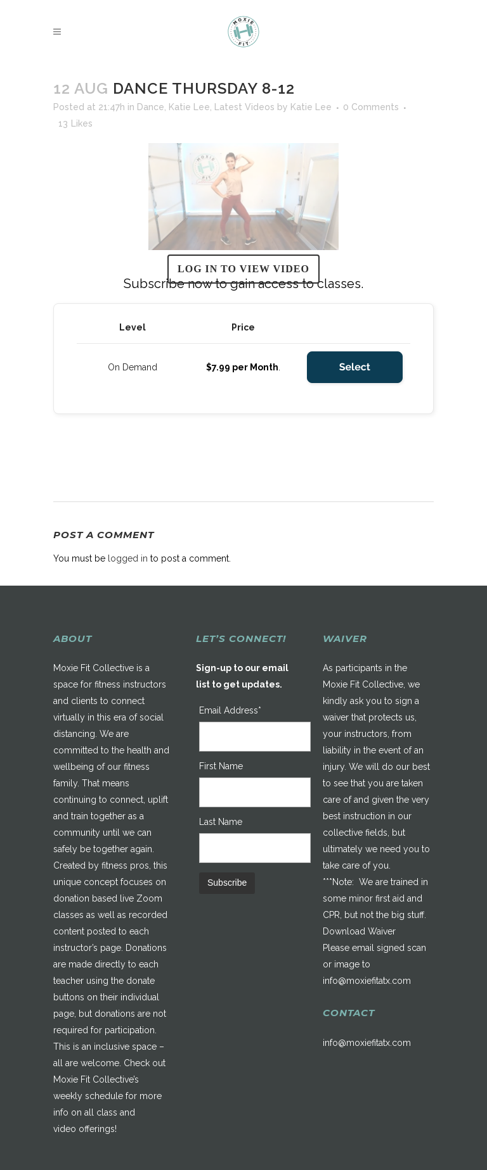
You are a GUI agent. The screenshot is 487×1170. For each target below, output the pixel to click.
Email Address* (230, 710)
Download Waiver (359, 931)
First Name (221, 766)
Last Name (220, 822)
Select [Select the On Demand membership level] (354, 367)
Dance (150, 107)
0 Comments (371, 107)
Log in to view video (243, 268)
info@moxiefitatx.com (367, 981)
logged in (128, 558)
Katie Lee (189, 107)
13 (75, 123)
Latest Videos (244, 107)
